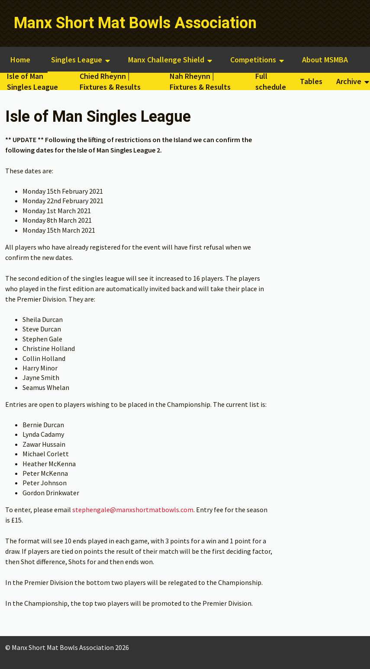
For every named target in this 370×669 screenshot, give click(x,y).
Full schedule (270, 81)
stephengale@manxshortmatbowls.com (132, 509)
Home (20, 60)
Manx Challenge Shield (166, 60)
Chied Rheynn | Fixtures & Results (110, 81)
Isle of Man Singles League (32, 81)
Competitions (253, 60)
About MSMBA (325, 60)
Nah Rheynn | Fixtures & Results (200, 81)
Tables (311, 81)
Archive (348, 81)
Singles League (76, 60)
